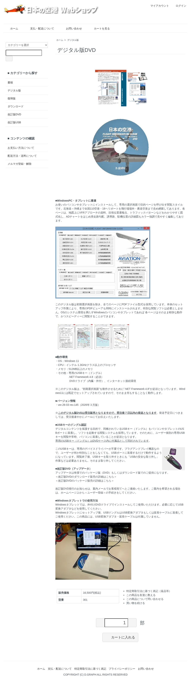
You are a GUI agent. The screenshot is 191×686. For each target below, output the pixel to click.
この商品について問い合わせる (144, 599)
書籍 (10, 82)
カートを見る (99, 28)
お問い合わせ (71, 28)
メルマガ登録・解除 (19, 163)
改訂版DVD (14, 114)
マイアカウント (157, 5)
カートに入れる (120, 637)
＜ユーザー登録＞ (95, 492)
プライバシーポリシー (122, 668)
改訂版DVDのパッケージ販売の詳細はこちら (85, 480)
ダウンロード (16, 106)
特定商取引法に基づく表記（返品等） (148, 591)
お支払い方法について (21, 147)
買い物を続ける (135, 603)
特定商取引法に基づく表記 (90, 668)
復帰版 (12, 98)
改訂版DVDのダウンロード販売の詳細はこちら (86, 476)
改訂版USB (14, 122)
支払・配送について (39, 28)
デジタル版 (73, 40)
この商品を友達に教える (141, 595)
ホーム (11, 28)
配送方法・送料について (22, 155)
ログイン (179, 5)
